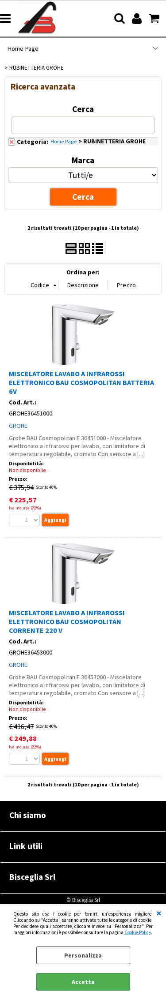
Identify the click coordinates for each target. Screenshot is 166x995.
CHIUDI (159, 913)
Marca (83, 160)
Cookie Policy (137, 932)
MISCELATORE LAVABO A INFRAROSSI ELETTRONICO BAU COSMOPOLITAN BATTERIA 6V (81, 382)
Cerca (83, 109)
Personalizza (83, 955)
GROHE (18, 426)
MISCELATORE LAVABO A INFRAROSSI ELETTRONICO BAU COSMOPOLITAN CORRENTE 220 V (67, 621)
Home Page (23, 48)
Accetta (83, 982)
